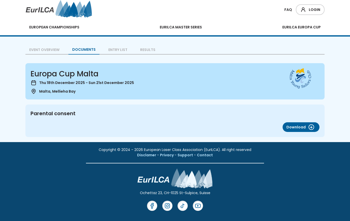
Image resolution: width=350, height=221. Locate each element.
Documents (84, 49)
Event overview (44, 49)
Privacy (167, 155)
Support (186, 155)
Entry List (117, 49)
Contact (205, 155)
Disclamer (147, 155)
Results (147, 49)
